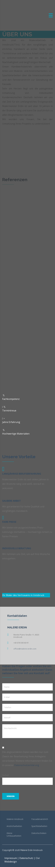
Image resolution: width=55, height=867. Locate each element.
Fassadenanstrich (39, 819)
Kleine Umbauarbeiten (14, 834)
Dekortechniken (38, 833)
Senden (11, 796)
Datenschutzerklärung (26, 765)
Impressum (10, 858)
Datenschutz (26, 858)
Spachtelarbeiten (39, 826)
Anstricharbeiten (14, 826)
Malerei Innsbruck (15, 819)
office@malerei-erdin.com (24, 648)
